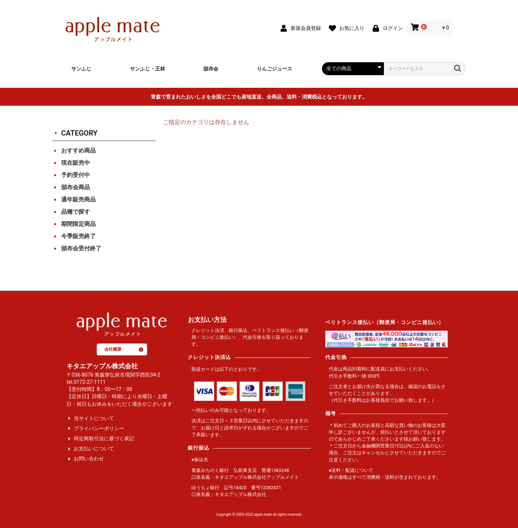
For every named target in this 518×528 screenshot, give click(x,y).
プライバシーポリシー (99, 428)
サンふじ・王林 (147, 69)
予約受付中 (75, 175)
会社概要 (123, 349)
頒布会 (210, 69)
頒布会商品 (75, 187)
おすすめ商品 (78, 150)
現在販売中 (75, 162)
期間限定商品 (78, 223)
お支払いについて (94, 449)
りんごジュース (274, 69)
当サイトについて (94, 418)
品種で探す (75, 211)
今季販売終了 (78, 236)
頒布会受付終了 (81, 248)
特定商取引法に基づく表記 (104, 439)
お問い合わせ (89, 459)
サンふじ (81, 69)
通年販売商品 (78, 199)
